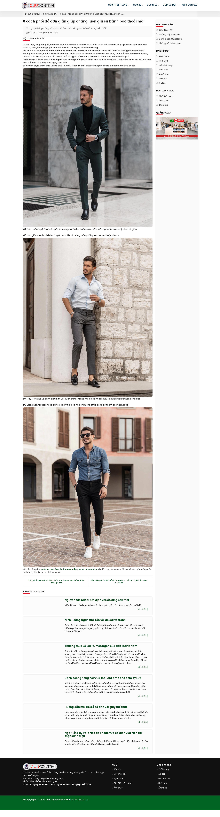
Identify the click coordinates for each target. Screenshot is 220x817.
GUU (114, 772)
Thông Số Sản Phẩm (170, 43)
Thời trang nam (50, 14)
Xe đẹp (163, 79)
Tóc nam (164, 101)
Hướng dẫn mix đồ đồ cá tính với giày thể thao (99, 713)
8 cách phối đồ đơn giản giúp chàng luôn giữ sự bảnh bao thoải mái (92, 14)
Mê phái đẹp (166, 65)
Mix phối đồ (119, 781)
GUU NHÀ (152, 5)
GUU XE (137, 5)
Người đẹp (119, 786)
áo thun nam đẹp (68, 569)
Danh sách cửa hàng (170, 39)
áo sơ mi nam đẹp (88, 569)
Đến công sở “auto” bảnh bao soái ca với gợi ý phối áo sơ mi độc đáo (119, 581)
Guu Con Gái (189, 5)
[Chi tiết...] (142, 610)
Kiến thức (164, 56)
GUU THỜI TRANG (117, 5)
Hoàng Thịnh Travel (169, 34)
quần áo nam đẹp (50, 569)
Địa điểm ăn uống (123, 790)
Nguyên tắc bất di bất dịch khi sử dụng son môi (100, 600)
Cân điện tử (165, 30)
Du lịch (162, 83)
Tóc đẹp (163, 61)
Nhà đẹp (164, 70)
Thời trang (163, 777)
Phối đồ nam (166, 96)
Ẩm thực (164, 74)
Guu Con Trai (32, 14)
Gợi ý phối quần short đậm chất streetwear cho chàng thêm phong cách (56, 581)
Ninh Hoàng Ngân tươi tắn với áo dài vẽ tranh (98, 620)
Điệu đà (163, 105)
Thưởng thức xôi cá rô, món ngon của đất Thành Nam (104, 647)
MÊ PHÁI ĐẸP (169, 5)
